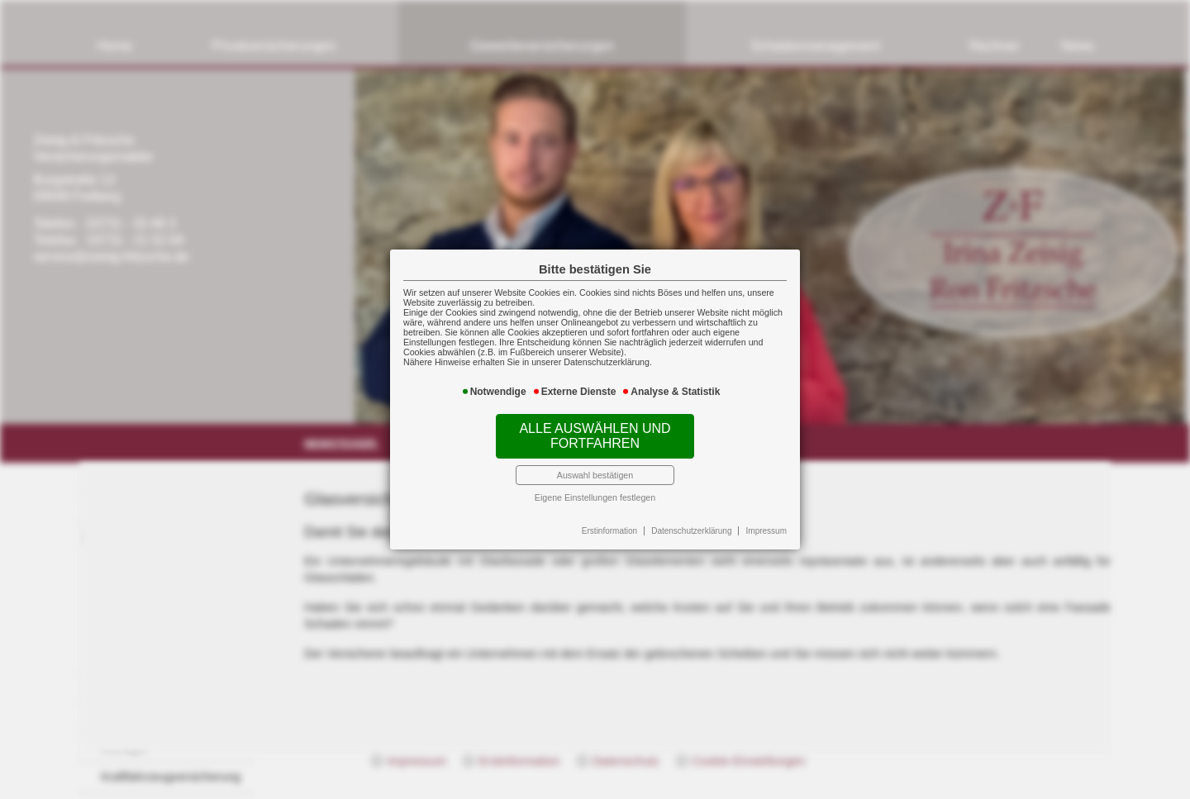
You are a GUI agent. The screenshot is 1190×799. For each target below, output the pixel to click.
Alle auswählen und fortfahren (594, 435)
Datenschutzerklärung (691, 530)
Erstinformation (609, 530)
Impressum (766, 530)
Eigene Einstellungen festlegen (595, 497)
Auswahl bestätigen (595, 475)
